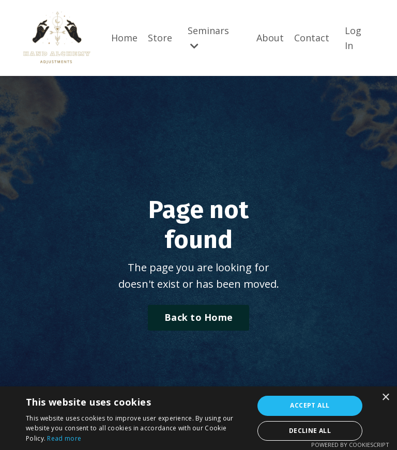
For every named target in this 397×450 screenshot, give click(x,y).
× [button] (385, 397)
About (270, 38)
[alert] (198, 418)
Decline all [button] (310, 430)
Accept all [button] (309, 405)
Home (124, 38)
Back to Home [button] (198, 317)
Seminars (208, 37)
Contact (311, 38)
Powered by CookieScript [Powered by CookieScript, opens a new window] (350, 444)
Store (160, 38)
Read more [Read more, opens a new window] (64, 438)
